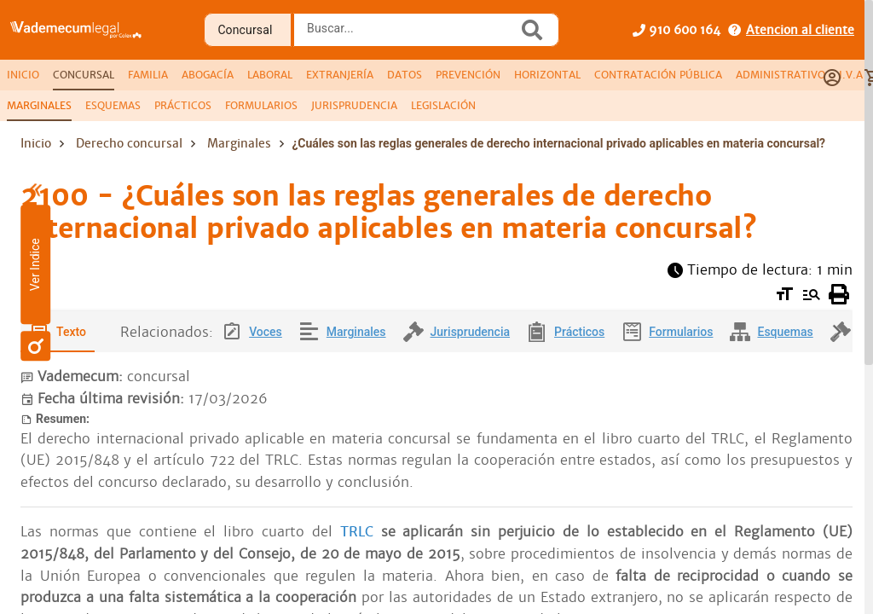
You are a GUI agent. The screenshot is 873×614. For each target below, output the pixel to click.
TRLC (360, 532)
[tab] (23, 75)
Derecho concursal (129, 143)
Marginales (239, 143)
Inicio (35, 143)
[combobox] (410, 35)
